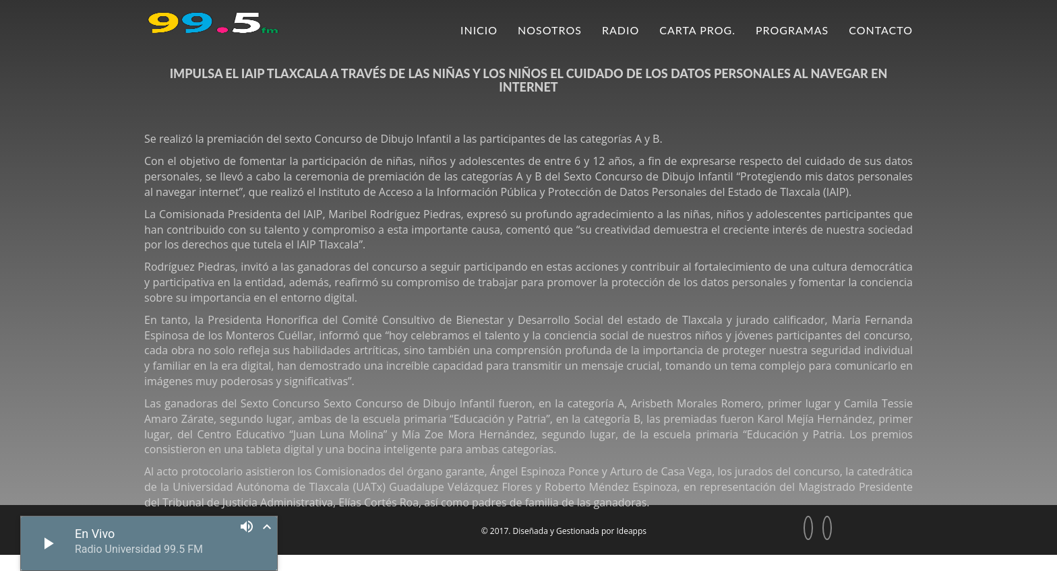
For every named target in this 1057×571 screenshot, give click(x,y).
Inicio (478, 30)
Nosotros (550, 30)
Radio (620, 30)
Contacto (881, 30)
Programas (792, 30)
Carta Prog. (697, 30)
